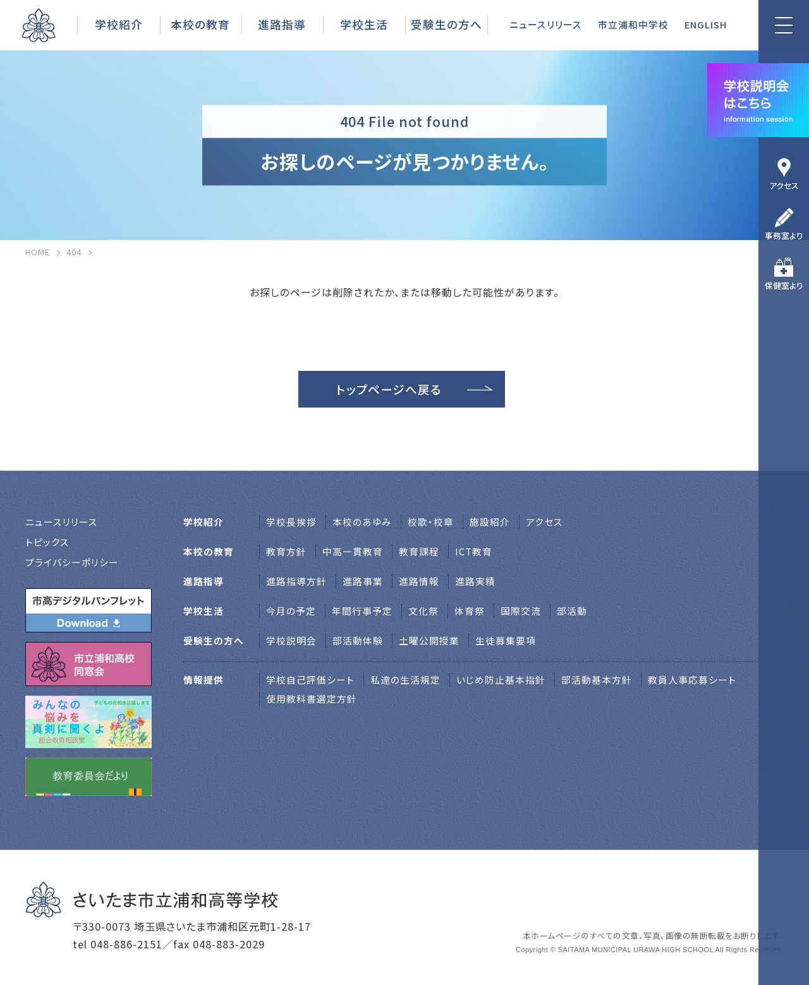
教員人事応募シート (692, 679)
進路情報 (419, 581)
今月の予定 (291, 610)
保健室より (784, 285)
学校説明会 (291, 640)
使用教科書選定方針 (311, 698)
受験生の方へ (446, 24)
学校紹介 (119, 24)
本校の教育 (200, 24)
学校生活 (364, 24)
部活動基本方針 (596, 679)
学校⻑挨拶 (291, 521)
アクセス (784, 185)
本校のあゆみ (362, 521)
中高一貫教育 (352, 551)
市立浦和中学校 (633, 24)
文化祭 (423, 610)
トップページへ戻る (389, 388)
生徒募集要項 (505, 640)
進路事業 (363, 581)
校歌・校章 (431, 521)
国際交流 (521, 610)
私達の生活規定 (405, 679)
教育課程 (419, 551)
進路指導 (282, 24)
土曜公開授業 (429, 640)
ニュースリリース (545, 24)
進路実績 (475, 581)
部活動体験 (357, 640)
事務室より (784, 235)
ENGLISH (705, 24)
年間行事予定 (362, 610)
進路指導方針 (296, 581)
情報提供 (203, 679)
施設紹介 (490, 521)
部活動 (572, 610)
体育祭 (469, 610)
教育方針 (286, 551)
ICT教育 (473, 551)
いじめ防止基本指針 (500, 679)
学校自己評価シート (310, 679)
